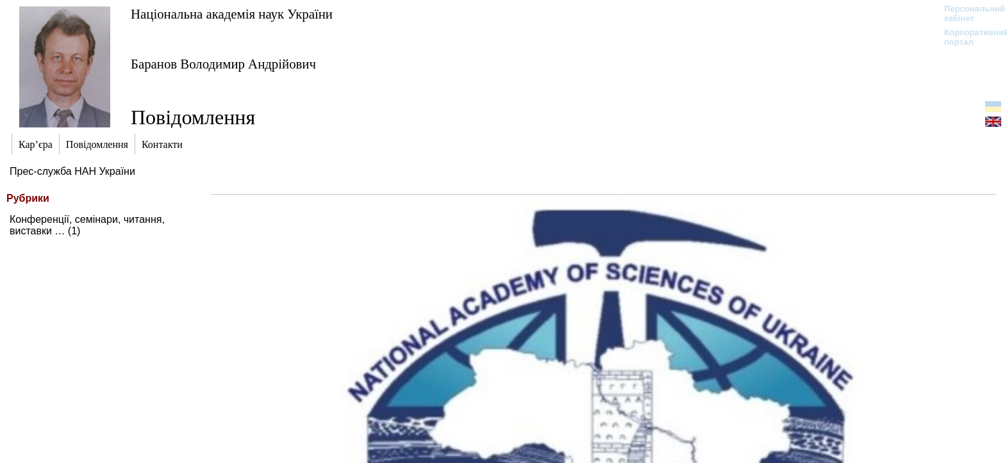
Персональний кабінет (968, 13)
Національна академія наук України (232, 13)
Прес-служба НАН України (72, 171)
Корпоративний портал (968, 37)
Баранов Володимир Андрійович (223, 63)
